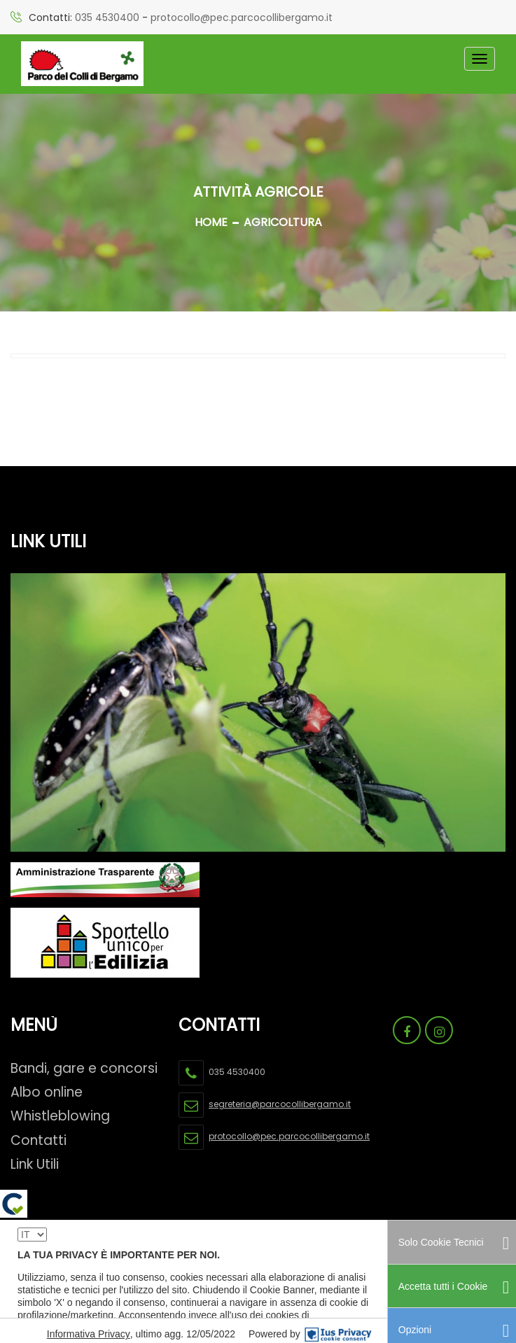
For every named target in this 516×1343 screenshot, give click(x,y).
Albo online (47, 1092)
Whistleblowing (60, 1115)
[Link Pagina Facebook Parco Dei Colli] (407, 1030)
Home (211, 222)
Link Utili (35, 1164)
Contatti (39, 1140)
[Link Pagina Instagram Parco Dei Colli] (439, 1030)
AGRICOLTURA (283, 222)
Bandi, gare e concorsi (84, 1068)
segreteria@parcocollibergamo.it (280, 1104)
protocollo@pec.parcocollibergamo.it (242, 17)
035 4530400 (107, 17)
